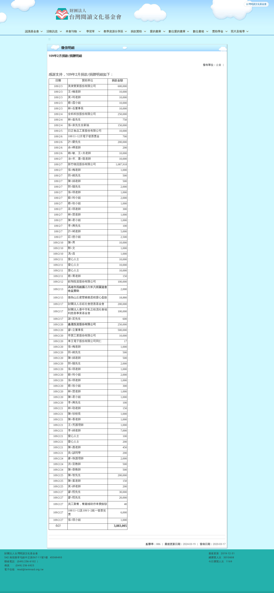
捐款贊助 (136, 31)
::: (49, 39)
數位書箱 (198, 31)
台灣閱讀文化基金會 (256, 4)
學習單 (90, 31)
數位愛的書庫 (177, 31)
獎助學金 (217, 31)
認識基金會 (32, 31)
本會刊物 (71, 31)
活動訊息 (52, 31)
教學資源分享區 (113, 31)
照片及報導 (238, 31)
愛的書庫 (155, 31)
